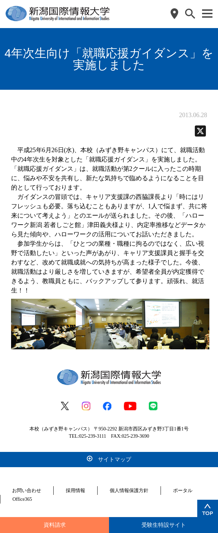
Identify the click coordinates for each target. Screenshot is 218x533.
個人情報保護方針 (129, 490)
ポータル (182, 490)
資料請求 (55, 525)
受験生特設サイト (164, 525)
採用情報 (75, 490)
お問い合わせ (26, 490)
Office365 (22, 499)
